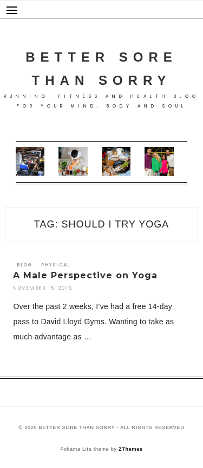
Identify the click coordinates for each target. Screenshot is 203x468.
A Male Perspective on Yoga (85, 275)
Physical (55, 265)
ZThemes (131, 449)
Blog (24, 265)
